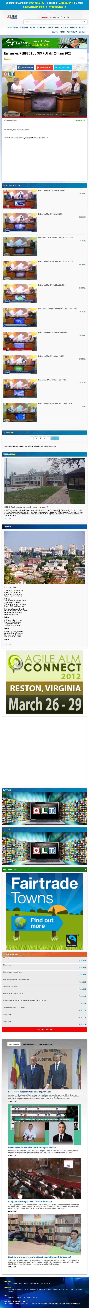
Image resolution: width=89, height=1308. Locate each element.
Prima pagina (12, 1289)
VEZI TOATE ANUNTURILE (44, 1029)
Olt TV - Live (54, 17)
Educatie (48, 1289)
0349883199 (37, 2)
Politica (61, 1289)
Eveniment (20, 1289)
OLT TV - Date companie (15, 1283)
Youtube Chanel (20, 1297)
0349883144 (66, 2)
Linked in (34, 1297)
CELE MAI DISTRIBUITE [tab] (29, 1044)
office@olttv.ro (57, 6)
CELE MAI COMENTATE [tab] (45, 1044)
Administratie (41, 1289)
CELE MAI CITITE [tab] (14, 1044)
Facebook (11, 1297)
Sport (72, 1289)
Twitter (28, 1297)
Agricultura (78, 1289)
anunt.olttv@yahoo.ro (35, 6)
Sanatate (55, 1289)
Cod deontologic (34, 1283)
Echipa (26, 1283)
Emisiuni (10, 1291)
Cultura (67, 1289)
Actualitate (33, 1289)
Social (26, 1289)
